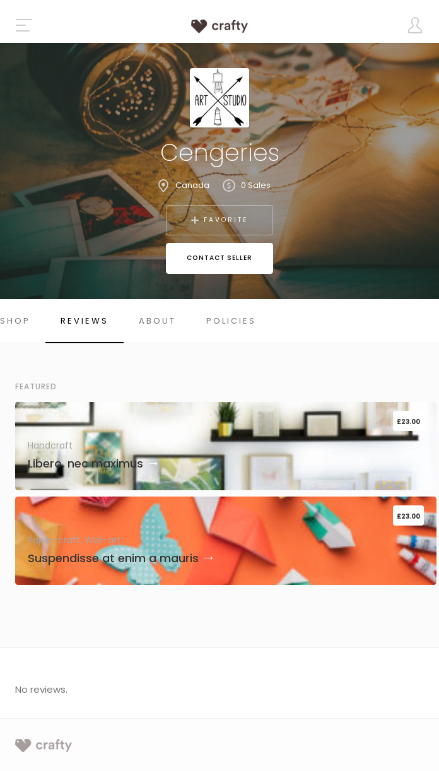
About (157, 321)
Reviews (84, 321)
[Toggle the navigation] (24, 25)
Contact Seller (219, 257)
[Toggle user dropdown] (415, 25)
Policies (231, 321)
